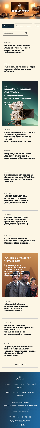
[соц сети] (10, 417)
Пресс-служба (31, 384)
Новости (22, 384)
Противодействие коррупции (20, 411)
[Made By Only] (20, 425)
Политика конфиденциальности (27, 409)
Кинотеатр (31, 392)
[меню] (4, 3)
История (15, 384)
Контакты (20, 387)
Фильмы (23, 392)
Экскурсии (15, 392)
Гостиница (20, 395)
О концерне (7, 384)
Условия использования (10, 409)
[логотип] (20, 3)
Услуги (8, 392)
